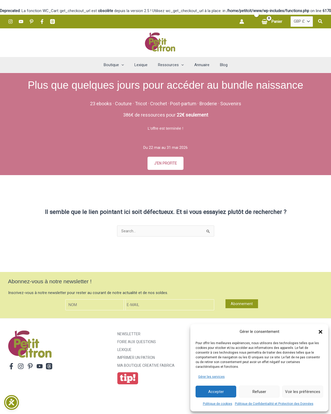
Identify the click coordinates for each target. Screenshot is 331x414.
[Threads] (52, 21)
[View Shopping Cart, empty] (272, 22)
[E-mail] (169, 305)
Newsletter (128, 335)
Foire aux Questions (136, 343)
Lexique (124, 351)
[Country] (302, 21)
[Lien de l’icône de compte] (241, 21)
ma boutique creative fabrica (146, 366)
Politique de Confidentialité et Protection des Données (274, 404)
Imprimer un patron (136, 359)
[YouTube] (21, 21)
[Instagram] (10, 21)
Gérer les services (211, 377)
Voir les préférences (302, 391)
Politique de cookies (217, 404)
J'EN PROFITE (165, 163)
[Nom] (95, 305)
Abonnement (242, 304)
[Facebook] (42, 21)
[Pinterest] (31, 21)
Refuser (259, 391)
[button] (320, 331)
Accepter (216, 391)
